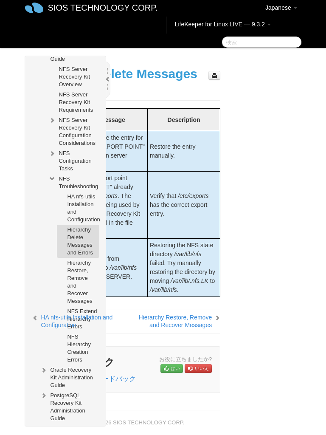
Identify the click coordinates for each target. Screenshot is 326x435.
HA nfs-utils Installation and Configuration (83, 208)
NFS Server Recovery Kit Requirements (76, 102)
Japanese (281, 7)
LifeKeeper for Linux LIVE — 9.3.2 (223, 24)
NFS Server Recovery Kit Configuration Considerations (72, 130)
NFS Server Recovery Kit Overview (74, 77)
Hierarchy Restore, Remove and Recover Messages (79, 282)
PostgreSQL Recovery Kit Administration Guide (62, 405)
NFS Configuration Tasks (69, 160)
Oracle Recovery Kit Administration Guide (66, 376)
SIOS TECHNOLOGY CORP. (103, 7)
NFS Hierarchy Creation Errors (79, 348)
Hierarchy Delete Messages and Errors (80, 241)
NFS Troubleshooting (73, 181)
